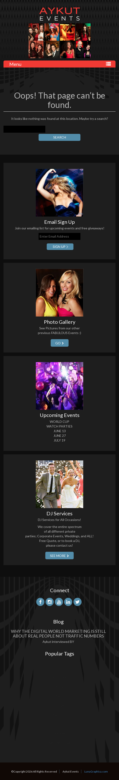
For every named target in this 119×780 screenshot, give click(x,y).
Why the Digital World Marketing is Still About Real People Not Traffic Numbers (58, 633)
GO (59, 343)
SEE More (59, 556)
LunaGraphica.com (96, 771)
